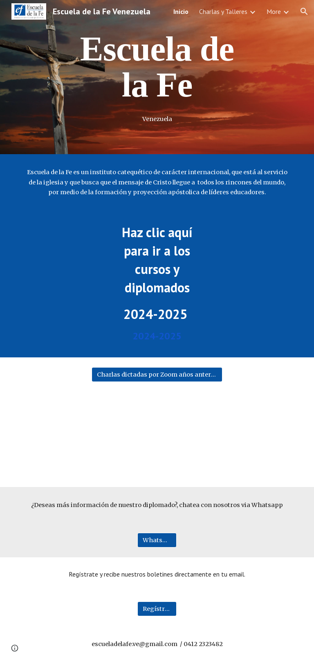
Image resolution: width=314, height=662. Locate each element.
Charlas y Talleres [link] (223, 11)
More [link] (274, 11)
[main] (157, 66)
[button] (304, 11)
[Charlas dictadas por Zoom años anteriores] (157, 374)
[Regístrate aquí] (157, 608)
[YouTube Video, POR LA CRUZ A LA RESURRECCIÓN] (157, 432)
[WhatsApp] (157, 540)
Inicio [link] (180, 11)
